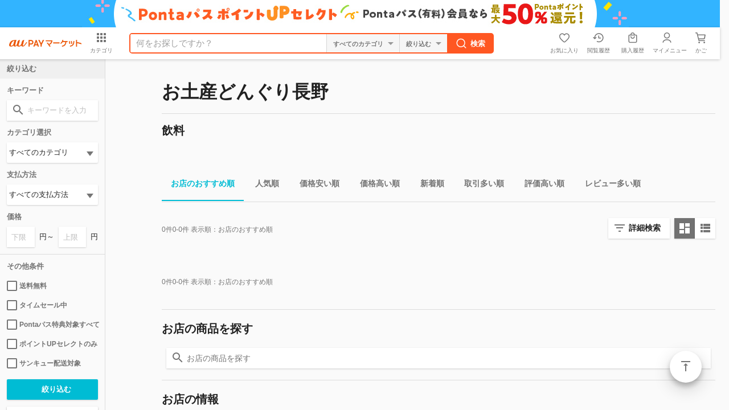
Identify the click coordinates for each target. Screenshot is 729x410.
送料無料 (27, 286)
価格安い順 (314, 185)
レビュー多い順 (608, 185)
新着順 (427, 185)
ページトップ (686, 367)
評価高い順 (539, 185)
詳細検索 (645, 227)
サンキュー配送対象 (44, 363)
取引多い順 (479, 185)
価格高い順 (375, 185)
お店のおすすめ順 (198, 185)
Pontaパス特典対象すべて (52, 324)
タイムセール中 (37, 305)
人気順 (262, 185)
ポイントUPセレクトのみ (52, 344)
